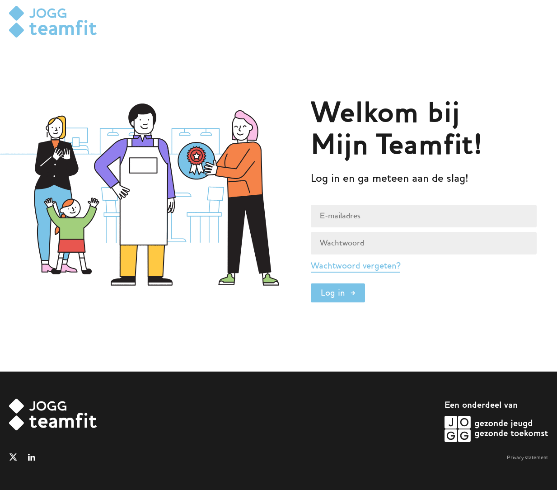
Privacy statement (527, 457)
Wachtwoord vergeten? (355, 265)
